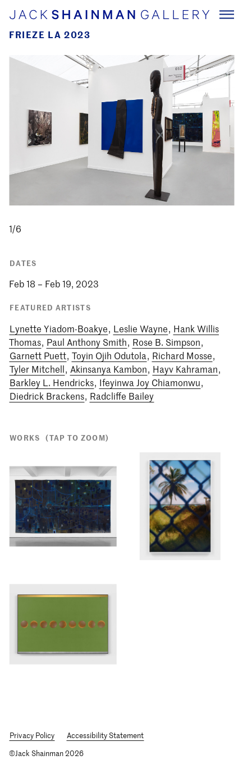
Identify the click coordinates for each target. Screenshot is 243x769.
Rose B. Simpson (166, 342)
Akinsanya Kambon (108, 369)
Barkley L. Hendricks (52, 382)
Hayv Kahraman (185, 369)
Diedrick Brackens (47, 396)
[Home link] (109, 14)
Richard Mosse (182, 355)
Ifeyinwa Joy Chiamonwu (149, 382)
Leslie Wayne (140, 328)
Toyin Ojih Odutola (109, 355)
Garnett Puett (38, 355)
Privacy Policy (32, 735)
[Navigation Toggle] (226, 14)
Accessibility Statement (105, 735)
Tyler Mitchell (37, 369)
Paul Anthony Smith (87, 342)
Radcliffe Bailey (122, 396)
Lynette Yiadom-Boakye (59, 328)
